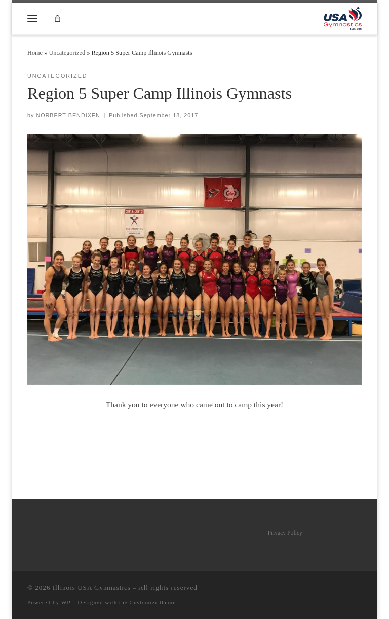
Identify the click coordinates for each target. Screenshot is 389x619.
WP (65, 602)
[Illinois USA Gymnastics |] (343, 17)
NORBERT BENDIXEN (68, 115)
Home (35, 52)
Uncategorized (67, 52)
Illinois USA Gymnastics (92, 587)
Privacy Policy (285, 533)
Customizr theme (153, 602)
